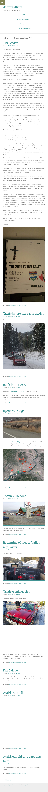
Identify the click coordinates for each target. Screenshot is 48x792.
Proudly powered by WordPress (8, 784)
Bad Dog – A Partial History (23, 19)
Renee (18, 45)
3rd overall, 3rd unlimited (17, 391)
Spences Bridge (13, 411)
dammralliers (12, 7)
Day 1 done (10, 670)
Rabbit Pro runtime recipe (24, 28)
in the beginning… (24, 24)
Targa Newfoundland (13, 305)
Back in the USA (14, 385)
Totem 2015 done (14, 496)
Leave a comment (22, 305)
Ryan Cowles (27, 784)
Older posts (7, 780)
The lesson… (11, 43)
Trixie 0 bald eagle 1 (16, 592)
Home (23, 14)
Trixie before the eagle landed (23, 313)
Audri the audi (13, 693)
